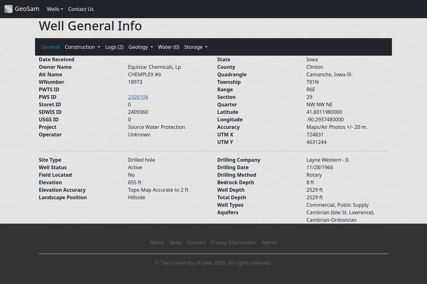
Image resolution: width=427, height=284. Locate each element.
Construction (80, 46)
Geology (138, 46)
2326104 (138, 97)
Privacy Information (233, 242)
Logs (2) (114, 46)
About (157, 242)
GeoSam (21, 9)
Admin (269, 242)
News (175, 242)
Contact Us (81, 9)
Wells (53, 9)
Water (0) (168, 46)
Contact (196, 242)
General (50, 46)
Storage (194, 46)
